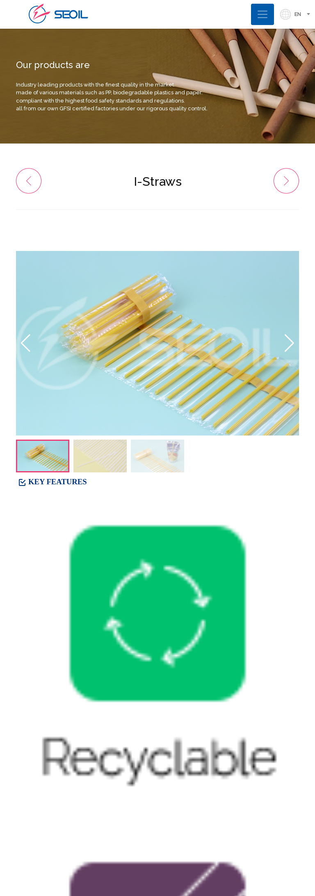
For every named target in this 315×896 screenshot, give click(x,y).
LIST (285, 640)
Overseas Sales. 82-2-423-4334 (68, 803)
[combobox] (304, 14)
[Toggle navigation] (262, 14)
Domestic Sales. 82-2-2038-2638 (71, 783)
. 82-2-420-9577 (43, 812)
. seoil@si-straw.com (49, 826)
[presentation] (172, 764)
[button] (289, 343)
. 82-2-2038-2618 (44, 793)
